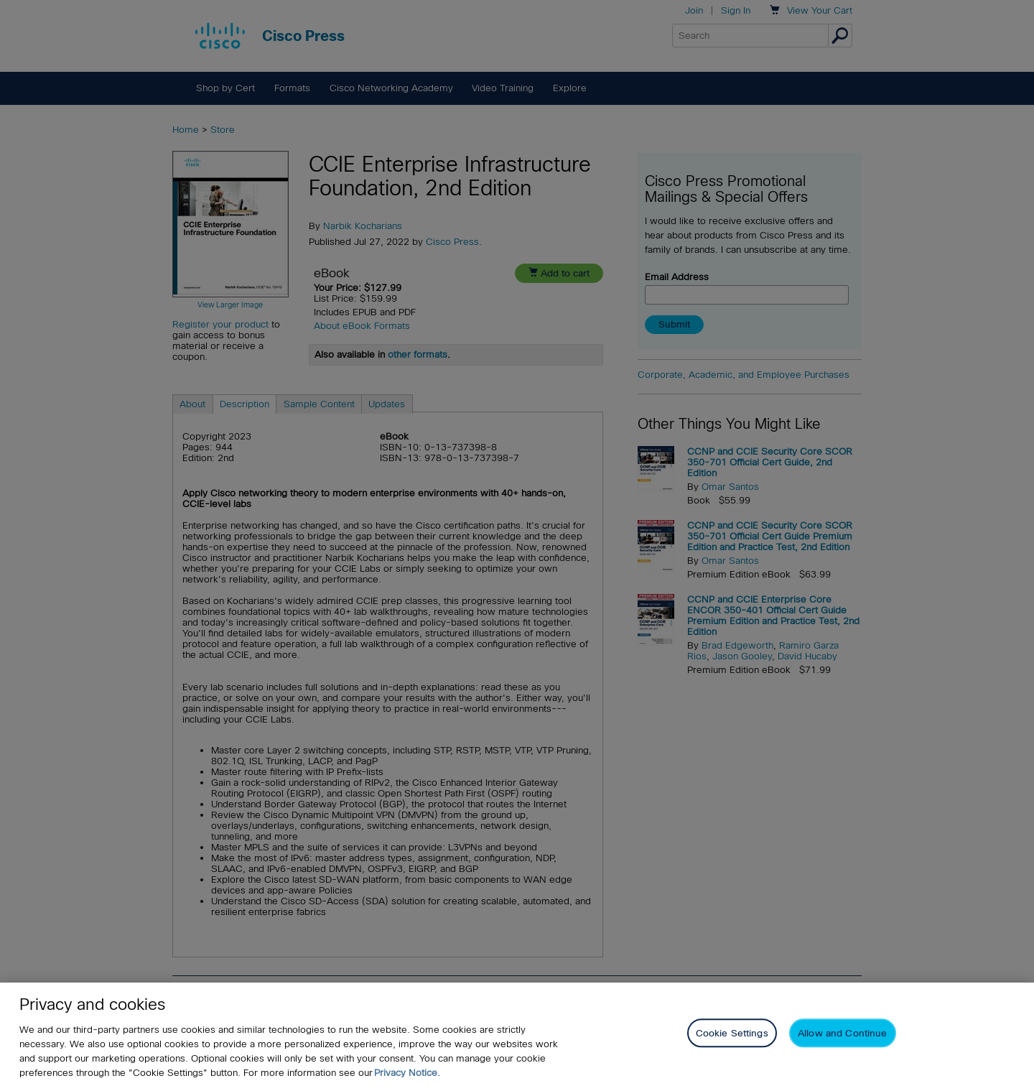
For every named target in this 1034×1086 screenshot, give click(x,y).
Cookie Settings (732, 1033)
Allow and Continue (842, 1033)
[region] (517, 1034)
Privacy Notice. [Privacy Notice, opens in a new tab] (407, 1072)
